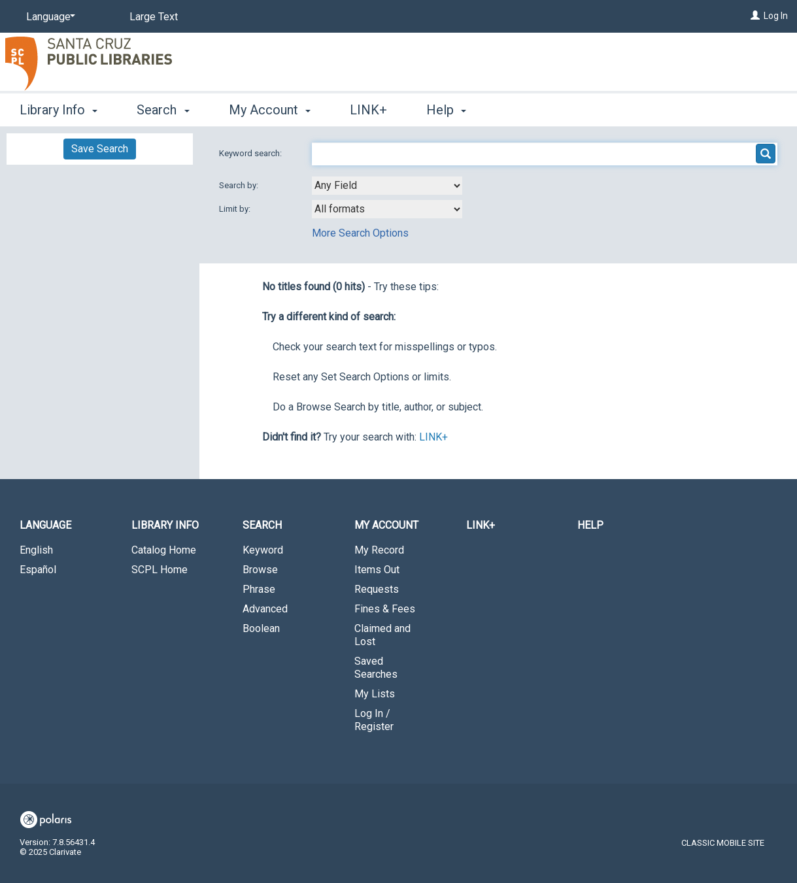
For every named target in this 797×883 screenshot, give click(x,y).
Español (38, 569)
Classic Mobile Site (722, 843)
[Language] (48, 17)
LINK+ (368, 110)
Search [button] (163, 110)
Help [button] (446, 110)
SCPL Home (159, 569)
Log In (776, 15)
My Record (379, 550)
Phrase (259, 589)
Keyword (263, 550)
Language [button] (45, 525)
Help (590, 525)
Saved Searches (376, 667)
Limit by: (235, 209)
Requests (376, 589)
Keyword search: (251, 153)
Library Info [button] (58, 110)
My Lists (374, 694)
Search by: (239, 185)
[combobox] (387, 185)
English (36, 550)
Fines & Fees (384, 609)
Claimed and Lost (382, 635)
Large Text (153, 16)
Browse (260, 569)
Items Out (376, 569)
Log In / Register (374, 720)
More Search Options (360, 233)
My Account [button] (270, 110)
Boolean (261, 628)
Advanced (265, 609)
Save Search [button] (99, 148)
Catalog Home (163, 550)
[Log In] (755, 15)
